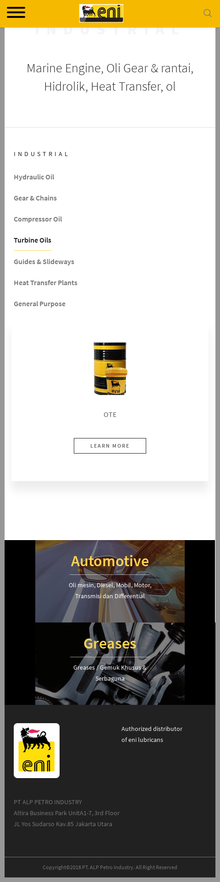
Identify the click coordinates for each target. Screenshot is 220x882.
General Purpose (40, 304)
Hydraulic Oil (34, 177)
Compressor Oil (38, 219)
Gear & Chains (35, 198)
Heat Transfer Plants (45, 283)
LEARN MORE (110, 445)
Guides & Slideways (44, 262)
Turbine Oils (32, 240)
